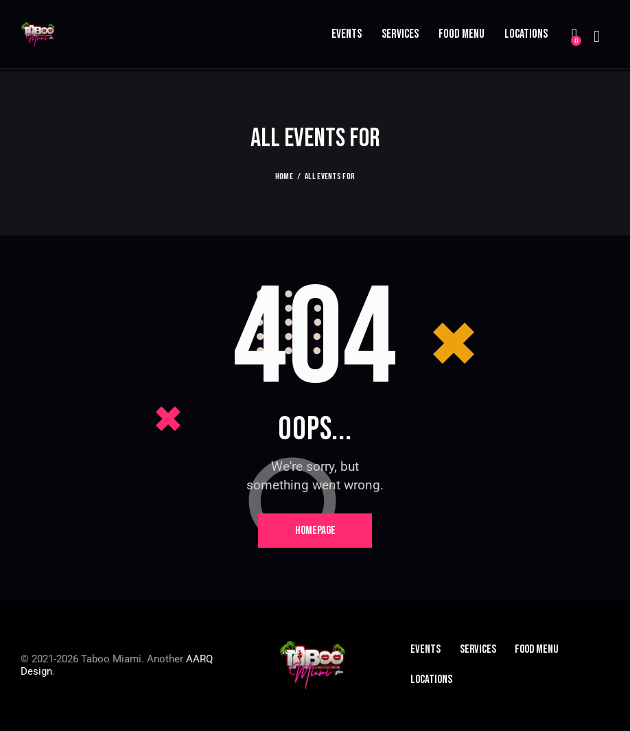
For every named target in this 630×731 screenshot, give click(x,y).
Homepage (315, 531)
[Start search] (596, 37)
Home (284, 177)
